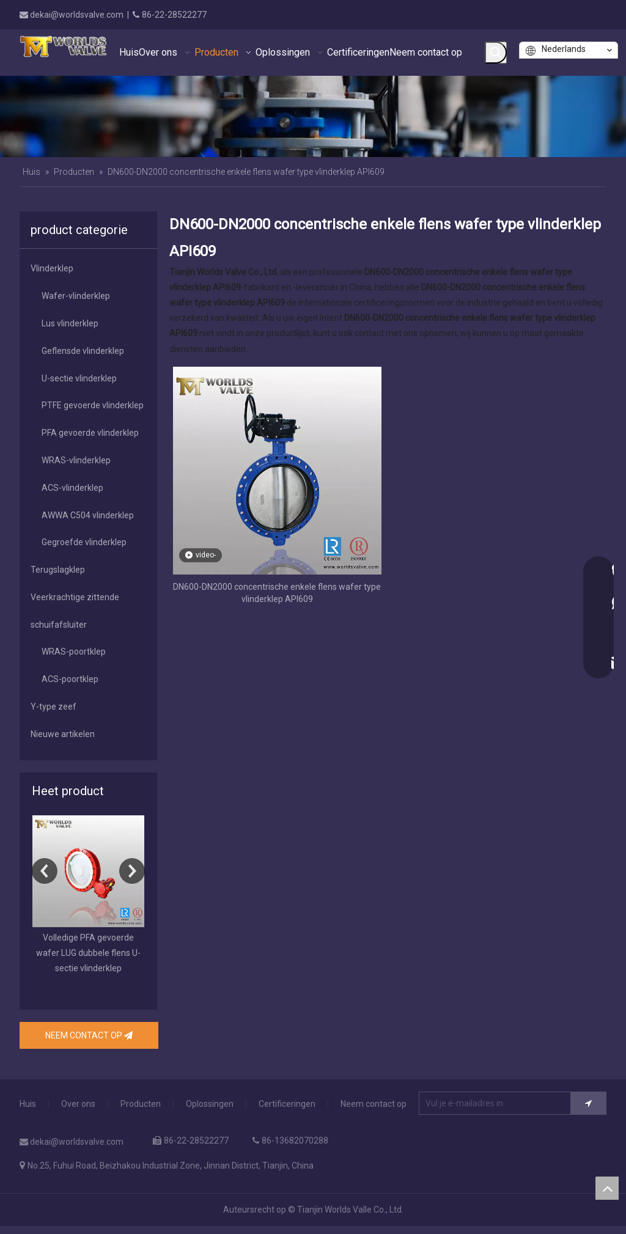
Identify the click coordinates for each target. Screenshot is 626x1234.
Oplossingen (210, 1104)
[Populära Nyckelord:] (496, 53)
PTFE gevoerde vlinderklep (93, 405)
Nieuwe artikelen (63, 734)
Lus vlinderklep (70, 323)
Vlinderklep (52, 268)
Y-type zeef (53, 706)
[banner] (313, 116)
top (607, 1188)
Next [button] (132, 871)
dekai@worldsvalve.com (76, 15)
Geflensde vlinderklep (83, 351)
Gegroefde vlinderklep (84, 542)
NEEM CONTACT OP (89, 1035)
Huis (28, 1104)
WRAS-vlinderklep (76, 460)
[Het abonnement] (588, 1103)
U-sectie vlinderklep (79, 378)
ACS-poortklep (70, 679)
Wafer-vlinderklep (76, 296)
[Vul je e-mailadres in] (503, 1103)
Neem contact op (374, 1104)
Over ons (78, 1104)
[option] (88, 896)
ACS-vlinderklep (72, 488)
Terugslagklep (58, 570)
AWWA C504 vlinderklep (88, 515)
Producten (140, 1104)
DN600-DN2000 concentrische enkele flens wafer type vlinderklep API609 (277, 593)
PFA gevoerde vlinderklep (90, 433)
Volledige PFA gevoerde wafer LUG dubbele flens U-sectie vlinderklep (88, 953)
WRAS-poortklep (74, 651)
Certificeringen (287, 1104)
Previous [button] (44, 871)
